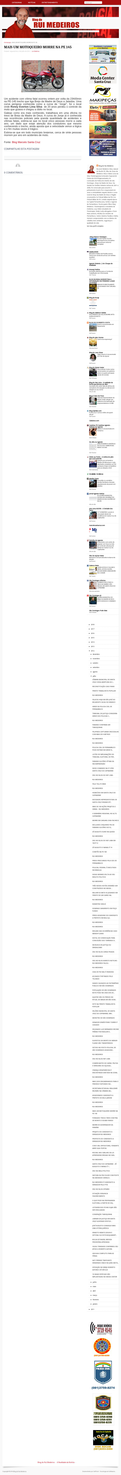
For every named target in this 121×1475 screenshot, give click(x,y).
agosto (95, 672)
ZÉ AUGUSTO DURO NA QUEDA (103, 832)
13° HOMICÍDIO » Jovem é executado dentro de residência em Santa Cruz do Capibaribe (106, 515)
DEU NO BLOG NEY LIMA (101, 1059)
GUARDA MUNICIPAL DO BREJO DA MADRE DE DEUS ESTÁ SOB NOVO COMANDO (106, 599)
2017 (92, 629)
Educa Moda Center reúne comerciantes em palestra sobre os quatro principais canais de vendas (106, 372)
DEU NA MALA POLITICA (101, 1171)
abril (94, 1291)
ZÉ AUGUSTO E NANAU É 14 (102, 847)
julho (94, 676)
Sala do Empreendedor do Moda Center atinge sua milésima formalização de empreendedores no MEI (106, 400)
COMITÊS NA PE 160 (99, 852)
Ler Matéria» (35, 51)
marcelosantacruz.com (97, 525)
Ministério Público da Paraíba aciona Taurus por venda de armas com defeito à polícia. (102, 255)
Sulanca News (94, 565)
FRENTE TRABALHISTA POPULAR (104, 691)
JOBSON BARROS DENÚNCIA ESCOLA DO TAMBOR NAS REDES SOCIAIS (106, 445)
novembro (96, 659)
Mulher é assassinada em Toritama (105, 429)
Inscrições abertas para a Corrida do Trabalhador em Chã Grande (101, 272)
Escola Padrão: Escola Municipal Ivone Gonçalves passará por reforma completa (106, 241)
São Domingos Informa (97, 580)
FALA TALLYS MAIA (99, 784)
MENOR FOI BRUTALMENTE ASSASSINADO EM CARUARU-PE (106, 286)
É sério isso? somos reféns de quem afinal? (101, 413)
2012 (92, 651)
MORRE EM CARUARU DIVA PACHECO (105, 820)
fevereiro (96, 1300)
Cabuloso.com (94, 421)
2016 (92, 633)
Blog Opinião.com (95, 411)
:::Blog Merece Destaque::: (98, 237)
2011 (92, 1309)
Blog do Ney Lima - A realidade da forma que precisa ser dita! (101, 383)
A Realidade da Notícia (65, 1462)
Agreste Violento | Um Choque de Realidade (101, 264)
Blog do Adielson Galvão (97, 313)
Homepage (7, 42)
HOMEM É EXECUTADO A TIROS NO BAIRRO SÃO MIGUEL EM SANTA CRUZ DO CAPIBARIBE (106, 585)
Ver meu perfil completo (95, 226)
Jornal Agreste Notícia (96, 494)
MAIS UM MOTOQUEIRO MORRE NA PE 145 (38, 47)
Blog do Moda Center (96, 367)
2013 (92, 646)
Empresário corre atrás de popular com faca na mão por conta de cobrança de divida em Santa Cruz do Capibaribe (105, 545)
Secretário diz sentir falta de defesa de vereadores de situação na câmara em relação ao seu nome (102, 388)
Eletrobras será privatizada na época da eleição (102, 558)
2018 (92, 624)
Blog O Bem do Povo (96, 396)
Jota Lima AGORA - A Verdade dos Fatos (101, 509)
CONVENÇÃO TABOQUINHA (102, 1214)
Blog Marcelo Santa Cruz (26, 142)
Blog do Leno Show (96, 353)
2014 (92, 642)
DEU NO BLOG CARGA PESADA (103, 952)
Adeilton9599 (93, 252)
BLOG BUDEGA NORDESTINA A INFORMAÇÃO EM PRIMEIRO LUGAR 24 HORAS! (102, 281)
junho (95, 1282)
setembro (96, 667)
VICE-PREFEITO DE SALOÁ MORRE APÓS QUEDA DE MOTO (101, 315)
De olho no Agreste (96, 442)
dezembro (96, 654)
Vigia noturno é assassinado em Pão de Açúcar (106, 355)
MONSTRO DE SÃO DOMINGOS (103, 1018)
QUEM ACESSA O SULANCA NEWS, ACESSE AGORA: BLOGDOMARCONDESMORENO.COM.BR (106, 570)
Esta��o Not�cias (96, 474)
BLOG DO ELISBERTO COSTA (99, 323)
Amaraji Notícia (94, 269)
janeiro (95, 1304)
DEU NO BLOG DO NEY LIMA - (103, 775)
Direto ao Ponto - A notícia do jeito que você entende (101, 458)
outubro (95, 663)
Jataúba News (94, 479)
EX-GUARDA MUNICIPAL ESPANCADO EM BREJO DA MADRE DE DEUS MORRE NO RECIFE (106, 498)
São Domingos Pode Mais (98, 611)
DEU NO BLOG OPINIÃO (100, 1189)
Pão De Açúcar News (96, 556)
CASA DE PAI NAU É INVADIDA (103, 972)
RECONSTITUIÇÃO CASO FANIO (103, 686)
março (95, 1295)
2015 (92, 638)
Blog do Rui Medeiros (106, 166)
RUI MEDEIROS (97, 695)
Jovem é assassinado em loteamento (105, 325)
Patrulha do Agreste (96, 540)
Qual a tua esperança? (104, 339)
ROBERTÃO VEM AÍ (99, 904)
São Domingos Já (95, 595)
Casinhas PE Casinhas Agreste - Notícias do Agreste (100, 426)
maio (94, 1286)
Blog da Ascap (94, 298)
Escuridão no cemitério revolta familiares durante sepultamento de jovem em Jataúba (106, 483)
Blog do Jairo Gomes (96, 337)
